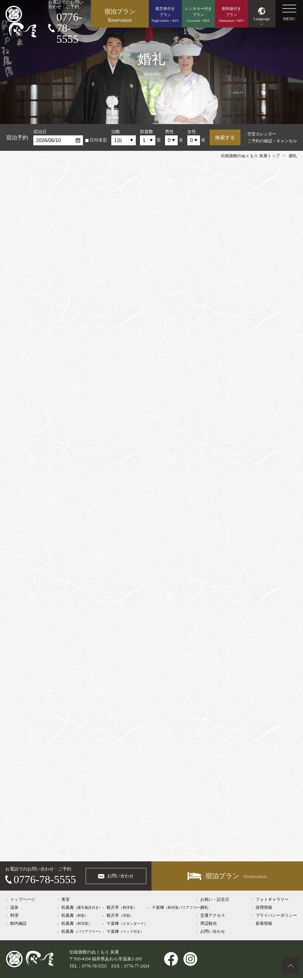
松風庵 (81, 907)
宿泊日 (40, 131)
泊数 (115, 131)
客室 (65, 899)
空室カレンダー (261, 134)
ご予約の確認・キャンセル (272, 141)
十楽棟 (127, 923)
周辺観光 (208, 923)
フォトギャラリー (272, 899)
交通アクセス (212, 915)
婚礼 (204, 907)
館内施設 (18, 923)
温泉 (14, 907)
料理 (14, 915)
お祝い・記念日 (214, 899)
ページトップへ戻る (290, 965)
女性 (191, 131)
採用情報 (264, 907)
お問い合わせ (120, 875)
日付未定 (96, 140)
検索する (225, 137)
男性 (169, 131)
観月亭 (122, 907)
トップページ (22, 899)
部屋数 (146, 131)
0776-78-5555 (69, 28)
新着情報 (264, 923)
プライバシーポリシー (276, 915)
